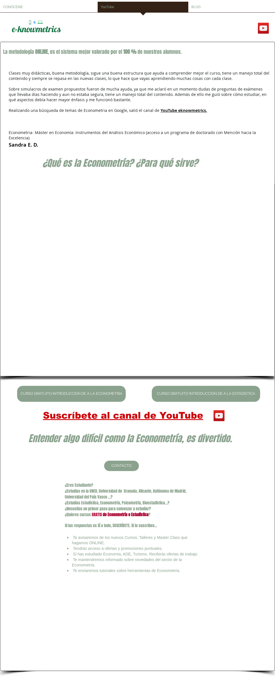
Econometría (117, 515)
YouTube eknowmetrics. (184, 110)
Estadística (139, 515)
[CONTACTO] (121, 466)
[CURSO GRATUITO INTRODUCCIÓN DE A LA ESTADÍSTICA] (206, 394)
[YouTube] (263, 28)
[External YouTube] (137, 278)
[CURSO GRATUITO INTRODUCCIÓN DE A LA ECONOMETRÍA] (71, 394)
